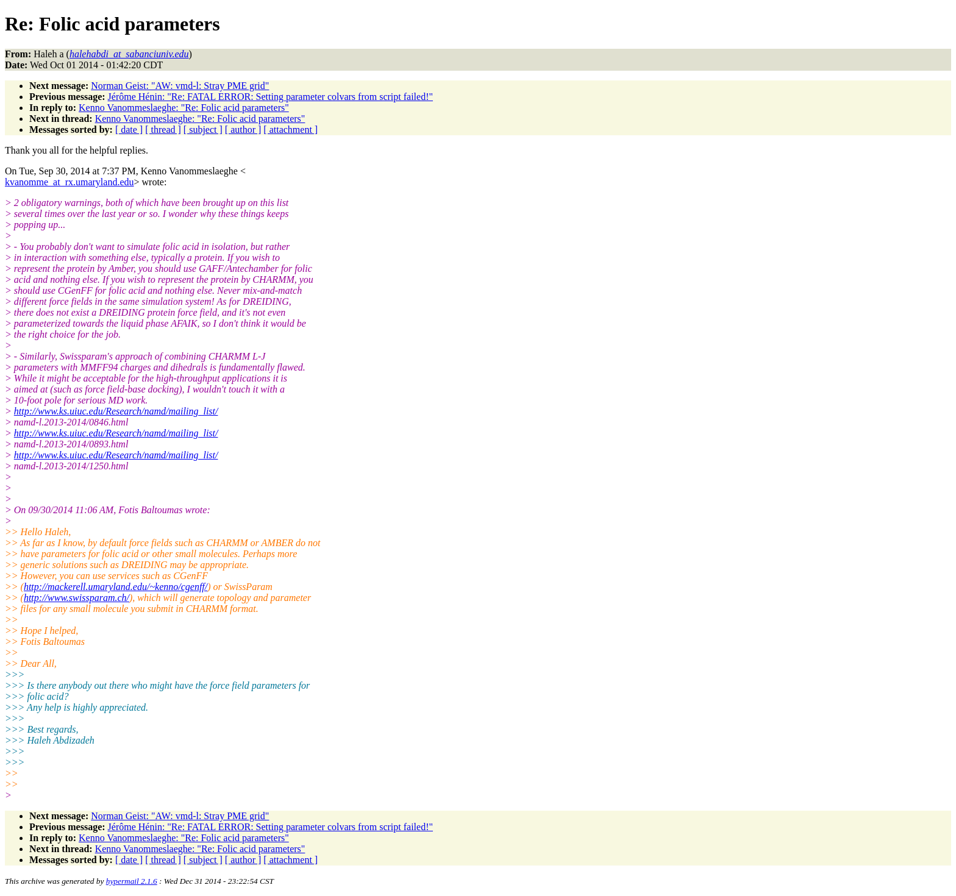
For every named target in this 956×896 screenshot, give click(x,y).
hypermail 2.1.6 (131, 881)
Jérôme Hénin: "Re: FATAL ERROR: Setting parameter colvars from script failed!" (270, 96)
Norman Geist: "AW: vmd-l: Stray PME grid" (180, 85)
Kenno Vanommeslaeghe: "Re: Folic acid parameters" (184, 107)
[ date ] (129, 129)
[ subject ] (203, 129)
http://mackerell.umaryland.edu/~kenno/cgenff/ (115, 586)
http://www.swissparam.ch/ (76, 597)
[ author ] (243, 129)
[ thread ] (163, 129)
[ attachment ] (290, 129)
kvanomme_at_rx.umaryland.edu (69, 182)
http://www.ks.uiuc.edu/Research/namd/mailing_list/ (116, 411)
